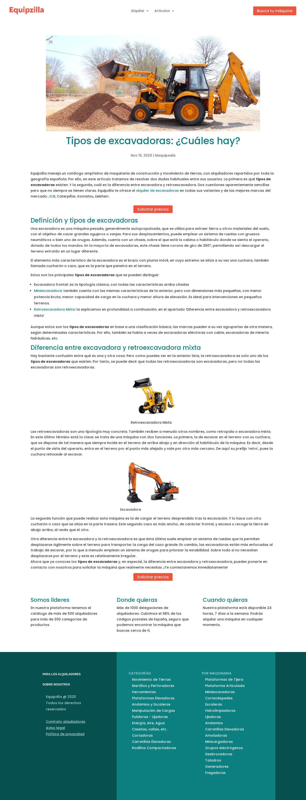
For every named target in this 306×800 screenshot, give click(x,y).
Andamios (214, 723)
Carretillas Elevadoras (151, 741)
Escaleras (213, 704)
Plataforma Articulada (225, 685)
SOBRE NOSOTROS (56, 684)
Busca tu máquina (274, 11)
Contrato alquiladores (65, 721)
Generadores (217, 766)
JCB (52, 196)
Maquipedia (165, 155)
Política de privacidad (65, 734)
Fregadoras (215, 772)
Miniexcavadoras (220, 692)
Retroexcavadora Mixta (54, 309)
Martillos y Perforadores (153, 685)
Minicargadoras (219, 741)
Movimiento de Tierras (151, 679)
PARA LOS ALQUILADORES (62, 674)
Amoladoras (216, 735)
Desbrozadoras (218, 754)
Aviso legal (55, 727)
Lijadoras (213, 716)
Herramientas (144, 692)
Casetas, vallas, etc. (149, 729)
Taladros (213, 760)
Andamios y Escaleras (151, 704)
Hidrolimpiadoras (220, 710)
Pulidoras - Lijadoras (150, 716)
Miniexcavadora (48, 290)
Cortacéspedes (219, 698)
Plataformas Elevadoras (153, 698)
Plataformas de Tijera (224, 679)
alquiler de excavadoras (157, 190)
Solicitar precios (153, 209)
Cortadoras (142, 735)
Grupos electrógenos (224, 747)
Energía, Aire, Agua (148, 723)
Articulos (162, 10)
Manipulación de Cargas (153, 710)
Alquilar (137, 10)
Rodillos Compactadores (154, 747)
